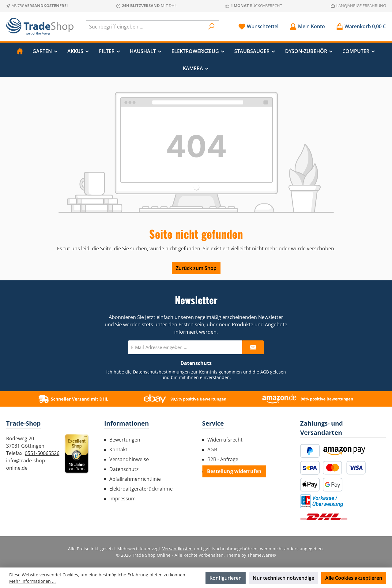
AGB (264, 372)
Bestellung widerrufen (234, 471)
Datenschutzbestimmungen (161, 372)
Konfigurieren (225, 578)
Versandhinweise (129, 459)
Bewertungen (124, 439)
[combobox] (145, 27)
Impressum (122, 498)
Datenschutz (124, 469)
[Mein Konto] (307, 26)
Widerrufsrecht (225, 439)
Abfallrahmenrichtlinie (135, 479)
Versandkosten (177, 549)
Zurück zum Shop (196, 268)
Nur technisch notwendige (283, 578)
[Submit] (253, 347)
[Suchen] (211, 27)
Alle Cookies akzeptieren (353, 578)
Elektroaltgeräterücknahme (141, 488)
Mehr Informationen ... (32, 581)
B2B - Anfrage (222, 459)
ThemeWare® (261, 555)
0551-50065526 (42, 453)
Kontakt (118, 449)
